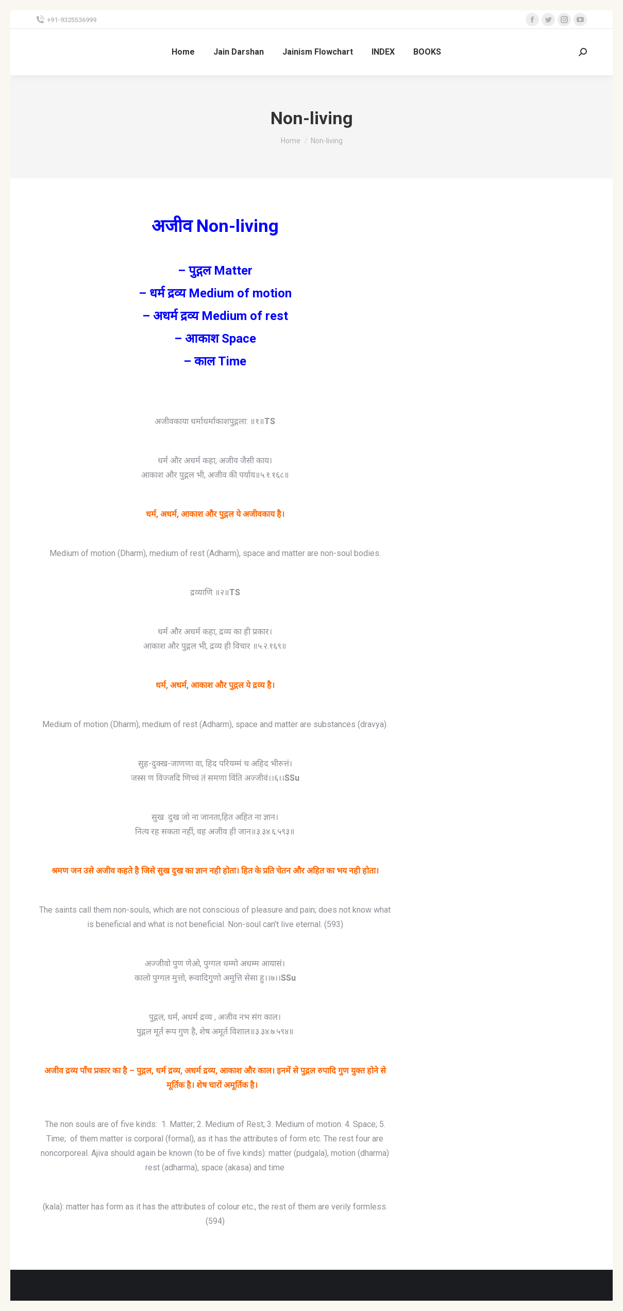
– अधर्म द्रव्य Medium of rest (215, 316)
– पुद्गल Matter (215, 270)
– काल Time (214, 361)
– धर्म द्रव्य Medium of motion (215, 293)
